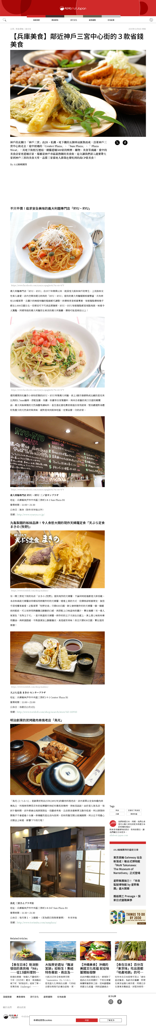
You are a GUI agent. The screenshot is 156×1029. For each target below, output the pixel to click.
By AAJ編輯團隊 (18, 164)
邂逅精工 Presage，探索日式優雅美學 (127, 898)
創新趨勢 (92, 20)
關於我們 (7, 1007)
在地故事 (111, 20)
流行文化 (73, 20)
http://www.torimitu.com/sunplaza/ (37, 922)
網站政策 (21, 1007)
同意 (87, 1020)
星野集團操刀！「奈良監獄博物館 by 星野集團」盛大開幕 (126, 884)
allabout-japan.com (119, 835)
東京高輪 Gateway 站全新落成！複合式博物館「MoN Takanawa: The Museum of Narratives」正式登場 (127, 865)
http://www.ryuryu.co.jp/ (31, 514)
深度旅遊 (36, 20)
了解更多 (111, 1020)
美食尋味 (55, 20)
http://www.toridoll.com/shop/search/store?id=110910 (47, 711)
